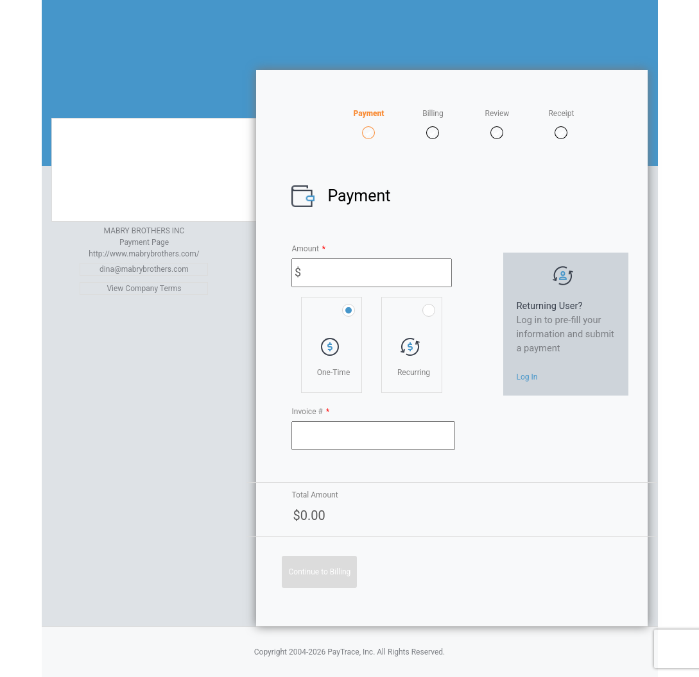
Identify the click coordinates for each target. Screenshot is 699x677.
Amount (308, 248)
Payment (368, 113)
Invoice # (310, 411)
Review (497, 113)
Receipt (561, 113)
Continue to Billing (319, 571)
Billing (433, 113)
